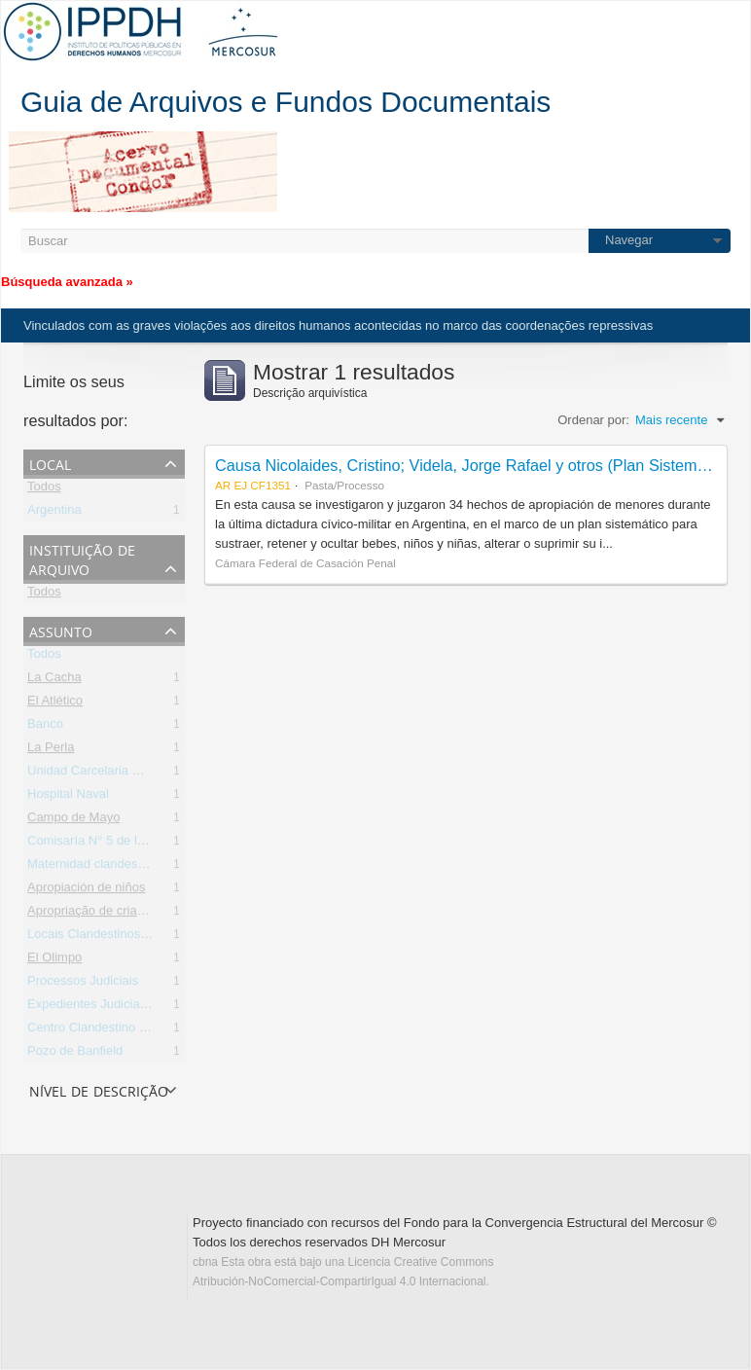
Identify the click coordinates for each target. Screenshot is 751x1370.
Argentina (54, 513)
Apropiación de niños (86, 890)
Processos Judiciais (82, 984)
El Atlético (55, 704)
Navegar (629, 240)
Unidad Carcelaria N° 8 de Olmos (120, 774)
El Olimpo (54, 961)
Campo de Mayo (73, 820)
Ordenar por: (593, 420)
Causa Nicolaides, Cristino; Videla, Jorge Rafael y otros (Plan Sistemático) (475, 465)
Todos (44, 490)
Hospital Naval (68, 797)
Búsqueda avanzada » (67, 281)
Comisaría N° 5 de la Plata (101, 844)
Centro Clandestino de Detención (120, 1031)
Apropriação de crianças (95, 914)
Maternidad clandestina (92, 867)
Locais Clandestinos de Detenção (121, 937)
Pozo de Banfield (75, 1054)
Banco (45, 727)
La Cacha (54, 680)
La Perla (50, 750)
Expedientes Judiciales (91, 1007)
